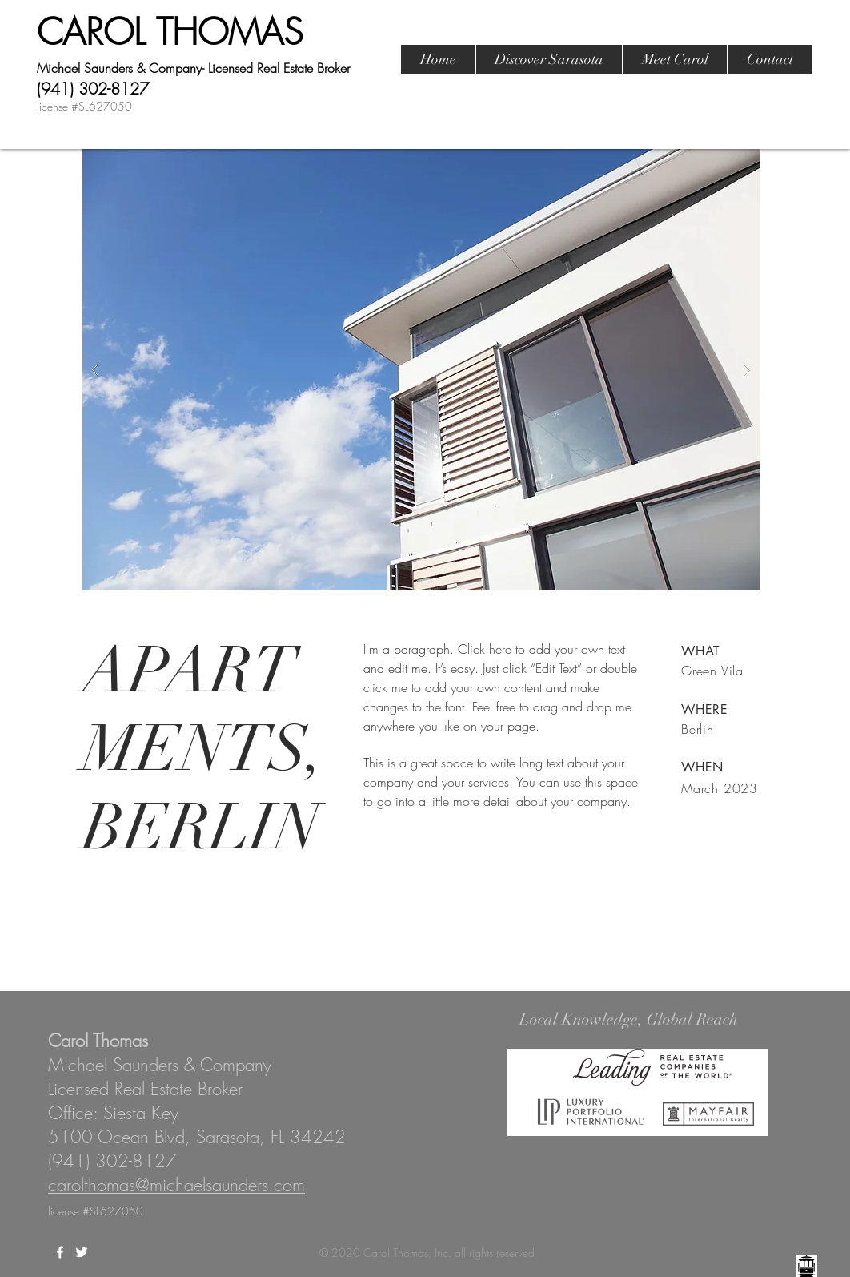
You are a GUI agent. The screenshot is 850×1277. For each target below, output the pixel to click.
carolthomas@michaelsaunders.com (176, 1185)
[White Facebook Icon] (60, 1252)
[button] (421, 369)
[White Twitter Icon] (82, 1252)
